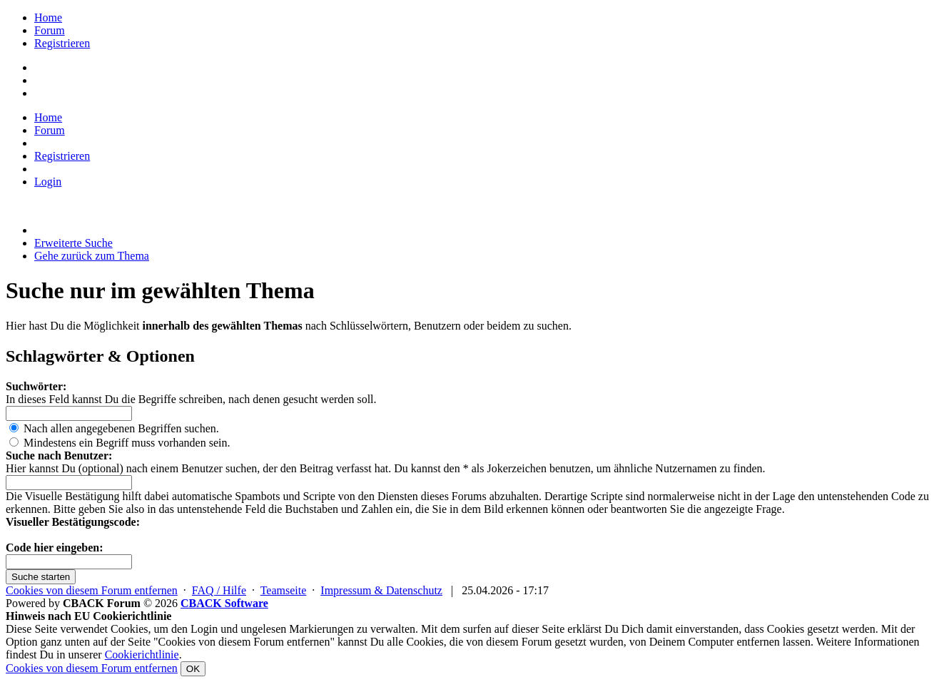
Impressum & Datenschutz (381, 590)
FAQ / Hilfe (219, 590)
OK (193, 668)
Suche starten (40, 576)
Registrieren (62, 43)
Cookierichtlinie (142, 654)
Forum (49, 30)
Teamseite (283, 590)
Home (48, 17)
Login (47, 181)
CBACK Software (224, 603)
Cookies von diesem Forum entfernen (92, 590)
